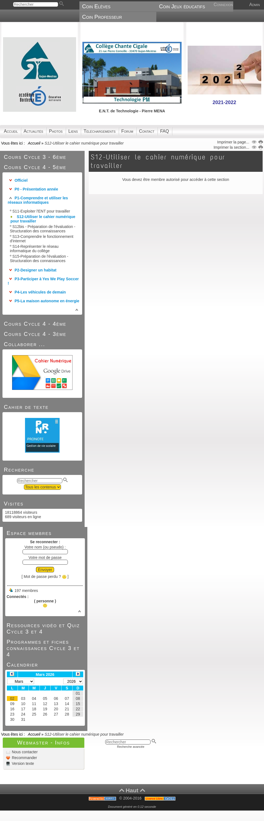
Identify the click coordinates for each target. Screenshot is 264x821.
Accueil (34, 143)
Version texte (22, 763)
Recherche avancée (130, 746)
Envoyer (45, 569)
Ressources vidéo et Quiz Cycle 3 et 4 (43, 628)
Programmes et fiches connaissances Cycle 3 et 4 (43, 648)
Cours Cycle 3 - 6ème (35, 157)
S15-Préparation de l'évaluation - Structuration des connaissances (39, 258)
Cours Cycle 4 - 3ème (35, 334)
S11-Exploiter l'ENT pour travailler (41, 211)
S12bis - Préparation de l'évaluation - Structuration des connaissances (42, 228)
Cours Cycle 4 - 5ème (35, 167)
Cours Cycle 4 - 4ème (35, 324)
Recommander (24, 757)
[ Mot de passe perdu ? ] (45, 576)
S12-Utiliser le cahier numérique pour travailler (42, 218)
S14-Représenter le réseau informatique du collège (34, 248)
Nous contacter (24, 752)
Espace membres (29, 533)
